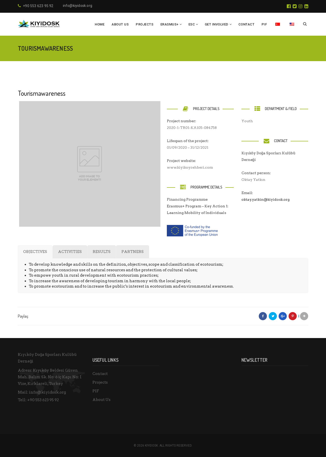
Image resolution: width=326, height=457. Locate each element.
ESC (191, 24)
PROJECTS (144, 24)
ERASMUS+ (169, 24)
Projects (100, 382)
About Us (120, 24)
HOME (99, 24)
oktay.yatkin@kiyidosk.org (265, 199)
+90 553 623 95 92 (43, 400)
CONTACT (246, 24)
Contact (100, 373)
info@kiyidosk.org (77, 6)
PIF (264, 24)
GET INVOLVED (216, 24)
